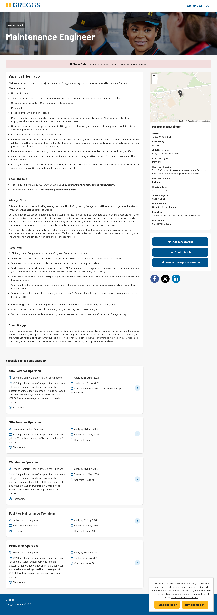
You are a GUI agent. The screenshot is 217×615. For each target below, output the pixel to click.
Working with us (198, 5)
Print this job (181, 252)
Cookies (10, 599)
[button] (180, 93)
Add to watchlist (180, 241)
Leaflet (182, 121)
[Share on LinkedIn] (176, 279)
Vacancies (15, 25)
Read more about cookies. (184, 597)
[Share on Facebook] (154, 279)
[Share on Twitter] (165, 279)
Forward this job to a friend (181, 262)
